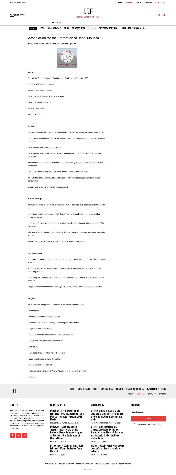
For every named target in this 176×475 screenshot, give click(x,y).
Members (37, 34)
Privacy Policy (156, 424)
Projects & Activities (59, 423)
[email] (148, 412)
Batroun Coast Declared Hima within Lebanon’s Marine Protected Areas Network (66, 448)
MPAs (52, 442)
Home (30, 34)
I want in (148, 419)
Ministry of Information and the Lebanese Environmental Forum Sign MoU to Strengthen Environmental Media (67, 415)
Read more (32, 377)
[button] (144, 28)
